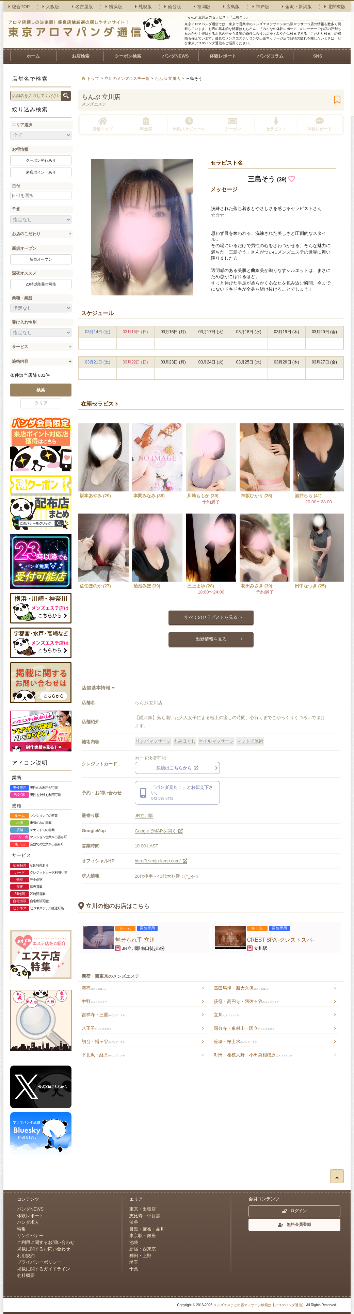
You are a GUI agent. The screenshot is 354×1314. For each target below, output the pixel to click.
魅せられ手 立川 (135, 940)
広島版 (231, 6)
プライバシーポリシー (39, 1262)
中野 (94, 1001)
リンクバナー (30, 1235)
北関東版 (334, 6)
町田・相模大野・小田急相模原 (253, 1054)
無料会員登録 (294, 1224)
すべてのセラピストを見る (211, 617)
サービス (20, 346)
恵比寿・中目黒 (144, 1215)
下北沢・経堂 (103, 1054)
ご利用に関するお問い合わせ (46, 1242)
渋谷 (133, 1222)
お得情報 (20, 149)
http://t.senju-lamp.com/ (161, 860)
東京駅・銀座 (142, 1235)
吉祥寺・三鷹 (103, 1014)
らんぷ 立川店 (101, 97)
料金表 (146, 124)
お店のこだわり (26, 233)
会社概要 (26, 1275)
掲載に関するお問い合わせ (43, 1248)
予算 (16, 209)
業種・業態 (22, 298)
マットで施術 (250, 741)
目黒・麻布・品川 (147, 1229)
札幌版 (143, 6)
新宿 (94, 988)
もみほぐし (185, 741)
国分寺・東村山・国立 (244, 1028)
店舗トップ (102, 124)
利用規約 (26, 1255)
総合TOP (19, 6)
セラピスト (276, 124)
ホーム (33, 56)
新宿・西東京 (142, 1248)
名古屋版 (82, 6)
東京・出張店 (142, 1209)
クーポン (233, 124)
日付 (16, 186)
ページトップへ (337, 1176)
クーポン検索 (128, 56)
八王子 (97, 1028)
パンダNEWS (175, 56)
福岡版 (202, 6)
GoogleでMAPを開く (159, 830)
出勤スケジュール (189, 124)
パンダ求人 (28, 1222)
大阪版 (51, 6)
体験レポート (223, 56)
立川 (226, 1014)
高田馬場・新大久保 (242, 988)
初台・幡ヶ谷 (103, 1041)
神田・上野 (140, 1255)
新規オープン (24, 248)
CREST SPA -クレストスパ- (280, 940)
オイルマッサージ (216, 741)
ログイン (294, 1210)
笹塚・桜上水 (235, 1041)
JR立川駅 (144, 815)
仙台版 (172, 6)
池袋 (133, 1242)
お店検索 (81, 56)
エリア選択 (22, 125)
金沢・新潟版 (297, 6)
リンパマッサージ (153, 741)
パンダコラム (270, 56)
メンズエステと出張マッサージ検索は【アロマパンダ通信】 (259, 1305)
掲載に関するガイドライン (43, 1268)
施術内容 (20, 361)
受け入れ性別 (24, 322)
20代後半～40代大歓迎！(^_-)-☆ (167, 876)
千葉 (133, 1268)
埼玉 (133, 1262)
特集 (21, 1229)
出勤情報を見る (211, 639)
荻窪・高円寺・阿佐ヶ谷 (246, 1001)
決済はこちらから (177, 767)
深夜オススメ (24, 273)
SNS (317, 56)
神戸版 (261, 6)
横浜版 (114, 6)
